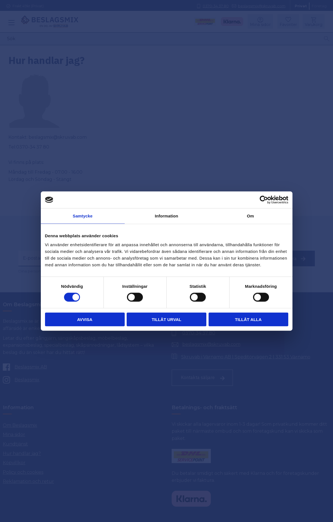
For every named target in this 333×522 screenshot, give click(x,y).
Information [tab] (166, 216)
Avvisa (85, 319)
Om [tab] (250, 216)
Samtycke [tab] (83, 216)
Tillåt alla (248, 319)
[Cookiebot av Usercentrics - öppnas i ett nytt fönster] (263, 200)
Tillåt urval (166, 319)
